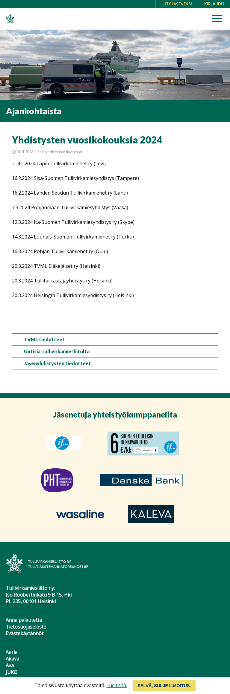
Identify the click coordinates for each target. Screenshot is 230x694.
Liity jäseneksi (176, 3)
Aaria (11, 652)
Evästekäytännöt (24, 633)
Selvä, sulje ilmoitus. (164, 685)
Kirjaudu (214, 3)
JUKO (11, 672)
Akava (12, 658)
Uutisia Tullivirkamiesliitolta (57, 351)
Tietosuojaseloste (26, 626)
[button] (219, 20)
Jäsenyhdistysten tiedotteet (57, 363)
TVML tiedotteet (44, 339)
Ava (10, 665)
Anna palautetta (24, 620)
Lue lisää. (116, 685)
